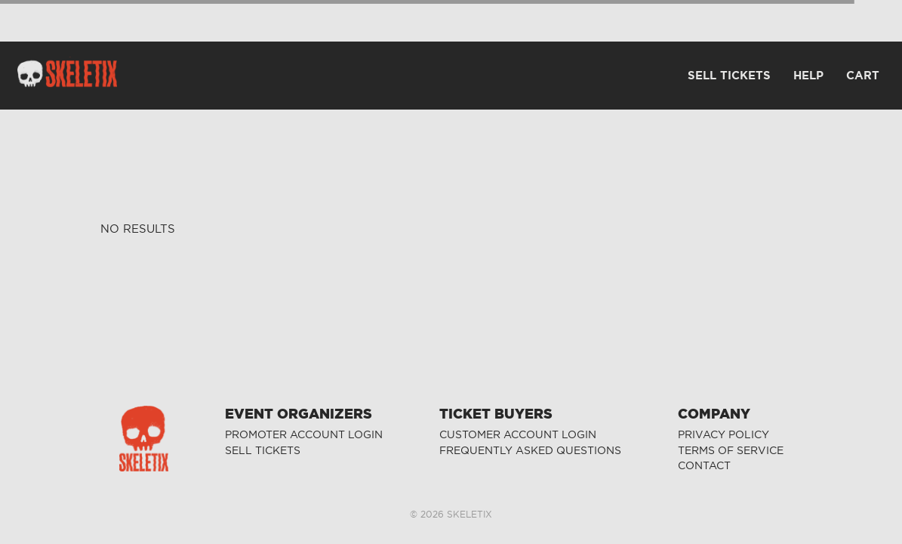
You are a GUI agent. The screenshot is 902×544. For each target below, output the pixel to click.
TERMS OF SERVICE (730, 450)
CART (862, 75)
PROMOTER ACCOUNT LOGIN (304, 434)
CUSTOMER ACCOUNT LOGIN (517, 434)
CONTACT (704, 465)
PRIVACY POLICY (723, 434)
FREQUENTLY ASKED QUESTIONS (530, 450)
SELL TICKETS (262, 450)
